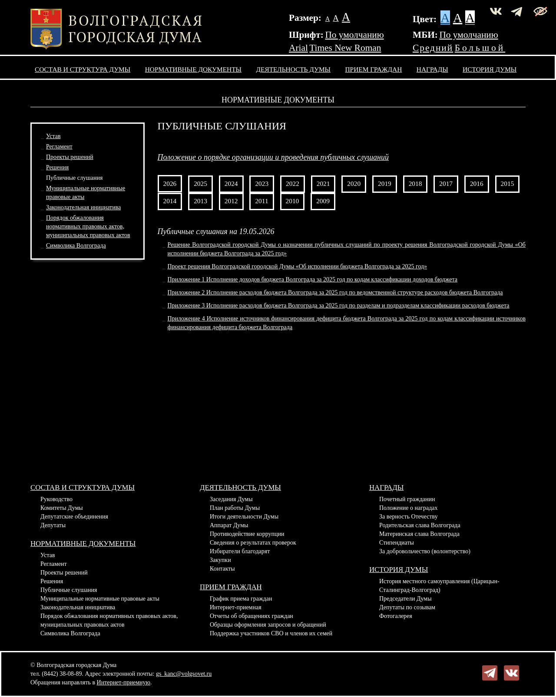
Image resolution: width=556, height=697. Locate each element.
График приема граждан (241, 598)
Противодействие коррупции (247, 534)
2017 (446, 183)
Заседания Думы (231, 499)
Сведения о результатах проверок (253, 542)
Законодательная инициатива (83, 207)
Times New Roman (345, 48)
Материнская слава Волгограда (419, 534)
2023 (261, 183)
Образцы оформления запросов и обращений (268, 624)
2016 (476, 183)
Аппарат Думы (229, 525)
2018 (415, 183)
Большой (480, 48)
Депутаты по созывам (407, 607)
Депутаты (53, 525)
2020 (354, 183)
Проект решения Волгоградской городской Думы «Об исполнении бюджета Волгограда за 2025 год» (297, 266)
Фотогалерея (395, 616)
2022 (292, 183)
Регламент (59, 146)
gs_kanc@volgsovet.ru (184, 674)
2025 (200, 183)
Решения (57, 167)
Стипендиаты (396, 542)
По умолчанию (354, 35)
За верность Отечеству (408, 516)
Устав (53, 136)
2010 (292, 201)
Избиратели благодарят (240, 551)
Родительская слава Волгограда (419, 525)
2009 (323, 201)
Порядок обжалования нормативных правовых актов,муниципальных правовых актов (88, 226)
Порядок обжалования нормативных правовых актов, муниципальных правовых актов (109, 620)
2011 (261, 201)
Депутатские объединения (74, 516)
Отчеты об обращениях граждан (251, 616)
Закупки (220, 560)
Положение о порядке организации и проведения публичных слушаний (273, 157)
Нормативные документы (193, 69)
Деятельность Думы (293, 69)
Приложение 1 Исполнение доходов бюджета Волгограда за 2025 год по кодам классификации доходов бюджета (313, 279)
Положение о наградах (408, 508)
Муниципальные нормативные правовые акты (99, 598)
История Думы (489, 69)
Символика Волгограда (76, 245)
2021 (323, 183)
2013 (200, 201)
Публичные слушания (74, 178)
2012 (231, 201)
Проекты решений (69, 157)
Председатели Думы (405, 598)
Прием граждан (373, 69)
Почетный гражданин (407, 499)
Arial (298, 48)
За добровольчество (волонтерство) (424, 551)
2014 (170, 201)
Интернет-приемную (123, 682)
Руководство (56, 499)
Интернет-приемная (235, 607)
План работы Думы (235, 508)
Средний (433, 48)
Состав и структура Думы (82, 69)
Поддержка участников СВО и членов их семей (271, 633)
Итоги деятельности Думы (244, 516)
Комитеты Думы (61, 508)
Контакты (222, 568)
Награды (432, 69)
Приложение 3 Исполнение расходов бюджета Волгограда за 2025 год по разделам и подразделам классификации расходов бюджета (339, 305)
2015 (507, 183)
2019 (384, 183)
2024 (231, 183)
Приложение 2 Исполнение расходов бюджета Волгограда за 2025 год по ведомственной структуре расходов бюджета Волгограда (335, 292)
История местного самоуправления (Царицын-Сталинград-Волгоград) (439, 585)
